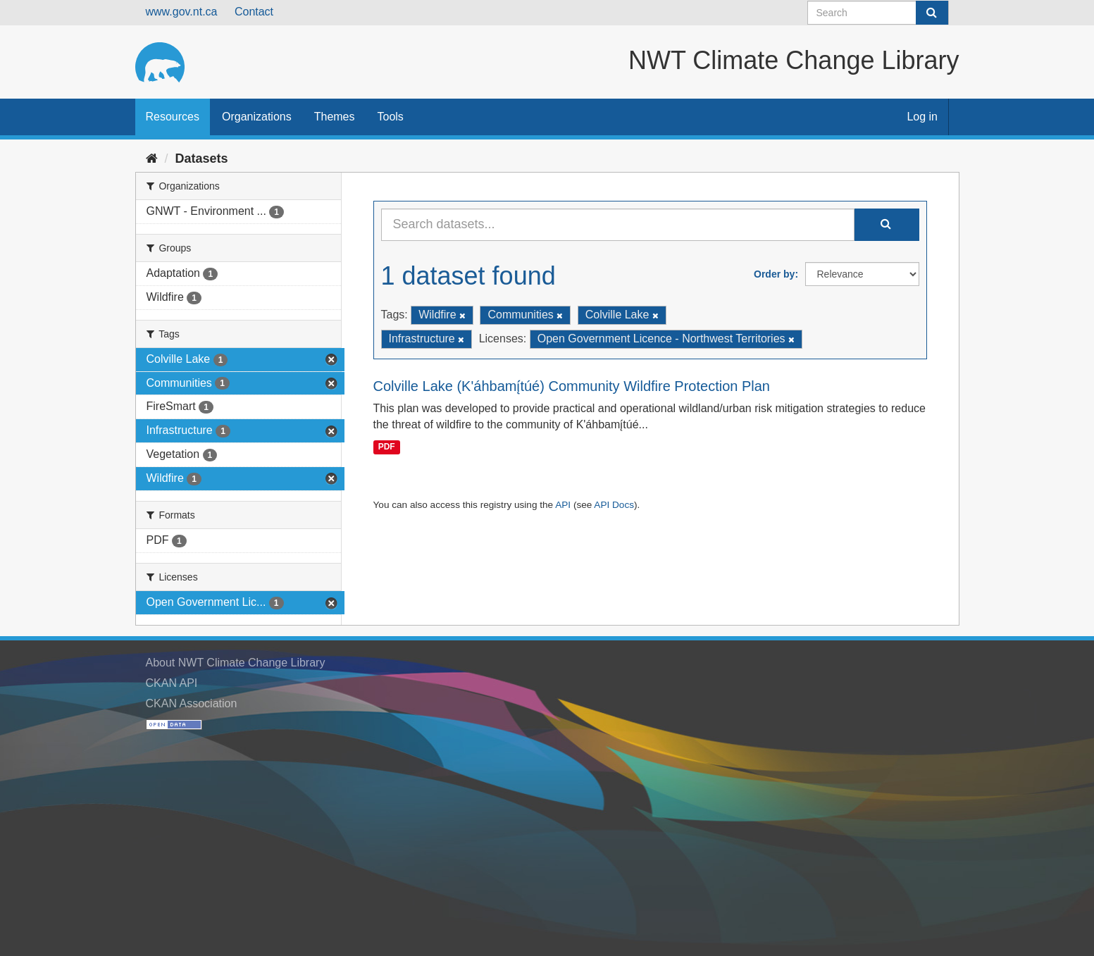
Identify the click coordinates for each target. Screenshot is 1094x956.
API (563, 504)
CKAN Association (191, 703)
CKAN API (172, 683)
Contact (254, 12)
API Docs (614, 504)
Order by (774, 274)
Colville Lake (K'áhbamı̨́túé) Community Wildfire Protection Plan (572, 386)
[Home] (152, 158)
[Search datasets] (878, 13)
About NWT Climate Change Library (235, 663)
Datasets (201, 158)
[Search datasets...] (617, 225)
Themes (334, 117)
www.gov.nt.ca (182, 12)
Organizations (257, 117)
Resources (172, 117)
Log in (922, 117)
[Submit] (932, 13)
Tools (391, 117)
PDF (386, 447)
